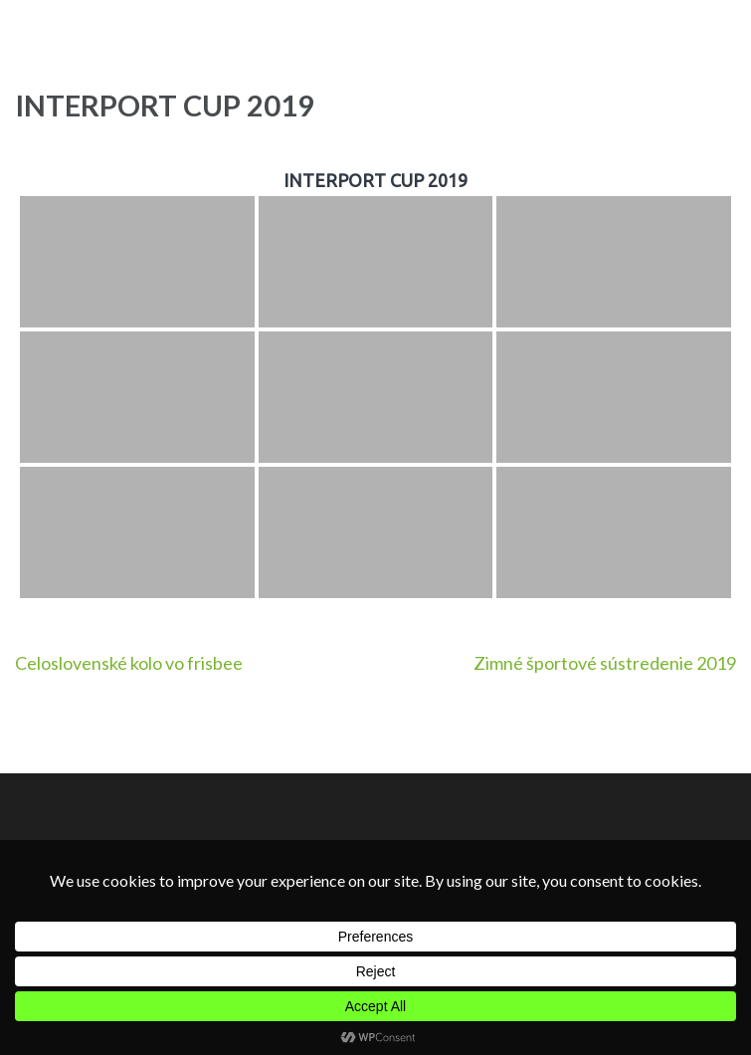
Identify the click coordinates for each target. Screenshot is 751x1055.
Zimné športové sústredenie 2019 (604, 663)
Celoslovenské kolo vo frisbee (129, 663)
